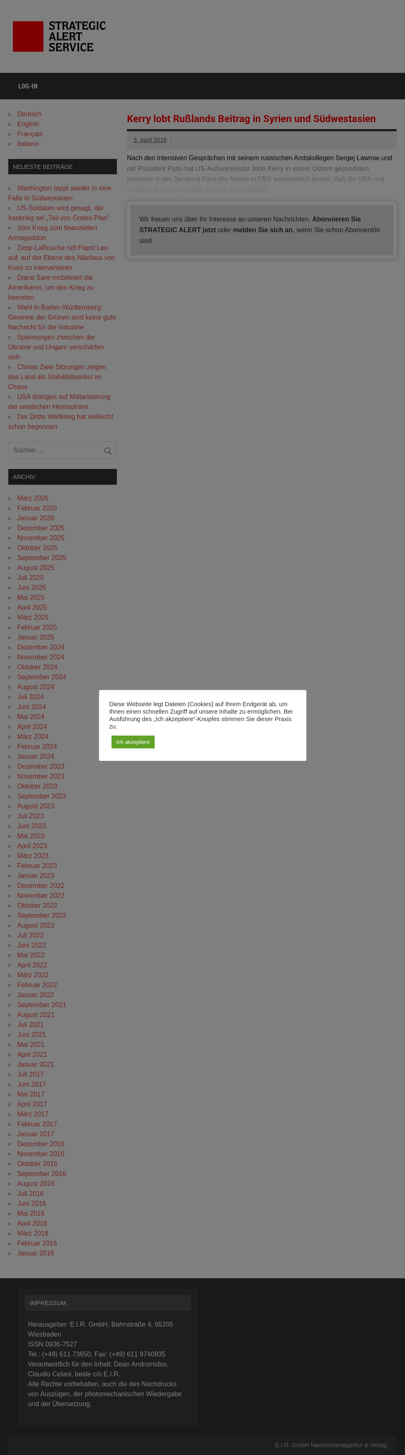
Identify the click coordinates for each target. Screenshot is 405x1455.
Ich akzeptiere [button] (133, 742)
